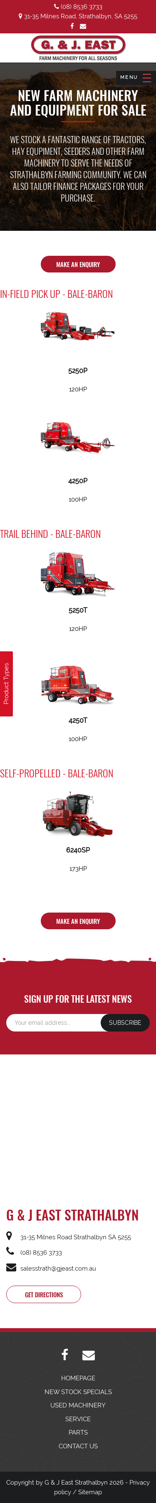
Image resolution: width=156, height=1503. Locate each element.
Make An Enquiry (78, 264)
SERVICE (78, 1419)
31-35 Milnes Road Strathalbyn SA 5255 (68, 1237)
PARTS (78, 1432)
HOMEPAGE (78, 1378)
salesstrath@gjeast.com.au (51, 1268)
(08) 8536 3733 (78, 6)
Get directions (44, 1294)
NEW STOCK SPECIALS (78, 1392)
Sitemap (90, 1492)
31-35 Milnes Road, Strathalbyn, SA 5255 (78, 16)
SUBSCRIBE (125, 1022)
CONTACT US (78, 1446)
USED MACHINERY (78, 1405)
